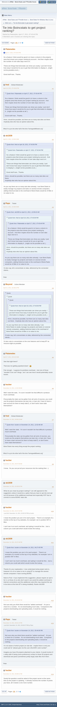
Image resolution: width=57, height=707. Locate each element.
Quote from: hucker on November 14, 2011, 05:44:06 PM (25, 630)
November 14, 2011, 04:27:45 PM (12, 511)
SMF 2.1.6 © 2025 (6, 704)
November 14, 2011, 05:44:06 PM (12, 600)
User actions (50, 43)
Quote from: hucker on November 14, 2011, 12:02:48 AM (24, 425)
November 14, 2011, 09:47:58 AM (12, 464)
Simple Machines (17, 704)
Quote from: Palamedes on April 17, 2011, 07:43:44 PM (24, 93)
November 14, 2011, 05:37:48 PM (12, 542)
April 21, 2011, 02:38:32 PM (11, 287)
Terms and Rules (45, 704)
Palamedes (10, 49)
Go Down (5, 43)
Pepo (7, 203)
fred (7, 85)
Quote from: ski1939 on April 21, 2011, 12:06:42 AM (23, 212)
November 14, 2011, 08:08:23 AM (12, 419)
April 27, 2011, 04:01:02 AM (11, 357)
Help (37, 704)
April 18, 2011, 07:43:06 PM (11, 88)
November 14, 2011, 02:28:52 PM (12, 486)
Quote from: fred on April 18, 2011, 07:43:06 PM (22, 144)
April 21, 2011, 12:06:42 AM (11, 139)
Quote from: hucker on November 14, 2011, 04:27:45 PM (25, 547)
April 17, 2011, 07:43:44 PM (13, 52)
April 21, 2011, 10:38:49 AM (11, 207)
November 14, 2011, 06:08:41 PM (12, 674)
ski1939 (8, 136)
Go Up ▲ (53, 704)
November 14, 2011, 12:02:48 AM (12, 388)
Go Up (4, 691)
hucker (8, 385)
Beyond (8, 284)
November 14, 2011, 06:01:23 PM (12, 623)
